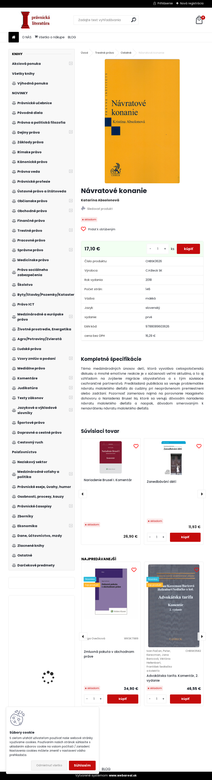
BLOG (72, 37)
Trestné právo (104, 53)
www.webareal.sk (123, 775)
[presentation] (83, 494)
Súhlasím (82, 765)
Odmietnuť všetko (49, 765)
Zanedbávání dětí (161, 481)
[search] (133, 19)
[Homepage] (13, 37)
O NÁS (26, 37)
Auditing (41, 676)
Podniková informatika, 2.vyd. (52, 629)
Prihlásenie (165, 3)
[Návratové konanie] (142, 121)
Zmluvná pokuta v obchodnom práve (109, 654)
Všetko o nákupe (50, 37)
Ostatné (126, 53)
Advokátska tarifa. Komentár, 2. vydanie (172, 678)
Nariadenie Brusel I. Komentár (108, 480)
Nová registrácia (192, 3)
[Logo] (36, 20)
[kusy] (155, 248)
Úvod (84, 53)
